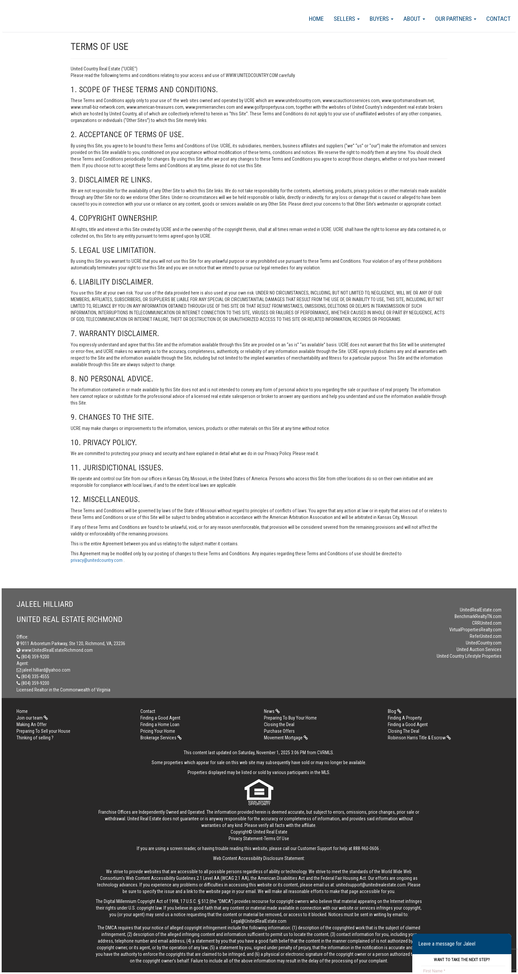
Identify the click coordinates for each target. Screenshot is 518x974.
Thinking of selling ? (35, 737)
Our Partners (455, 18)
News (272, 711)
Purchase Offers (279, 731)
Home (316, 18)
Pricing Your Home (157, 731)
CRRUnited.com (486, 623)
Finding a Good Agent (160, 718)
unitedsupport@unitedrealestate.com (371, 884)
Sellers (347, 18)
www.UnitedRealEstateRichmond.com (55, 650)
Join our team (32, 718)
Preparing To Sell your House (43, 731)
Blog (394, 711)
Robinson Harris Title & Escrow (419, 737)
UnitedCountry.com (483, 642)
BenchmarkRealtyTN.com (478, 616)
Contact (498, 18)
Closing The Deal (403, 731)
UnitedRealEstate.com (480, 609)
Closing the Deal (279, 724)
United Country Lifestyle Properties (469, 656)
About (414, 18)
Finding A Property (405, 718)
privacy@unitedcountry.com (97, 560)
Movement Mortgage (286, 737)
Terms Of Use (276, 838)
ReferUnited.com (485, 636)
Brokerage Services (161, 737)
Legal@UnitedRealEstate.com (258, 921)
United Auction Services (479, 649)
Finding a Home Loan (159, 724)
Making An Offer (32, 724)
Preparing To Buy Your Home (290, 718)
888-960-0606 (366, 848)
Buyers (381, 18)
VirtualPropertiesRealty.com (475, 629)
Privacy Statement (246, 838)
